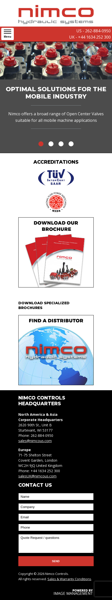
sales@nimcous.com (35, 440)
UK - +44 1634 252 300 (90, 37)
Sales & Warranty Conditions (69, 579)
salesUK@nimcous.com (37, 476)
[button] (7, 34)
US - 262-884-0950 (93, 31)
